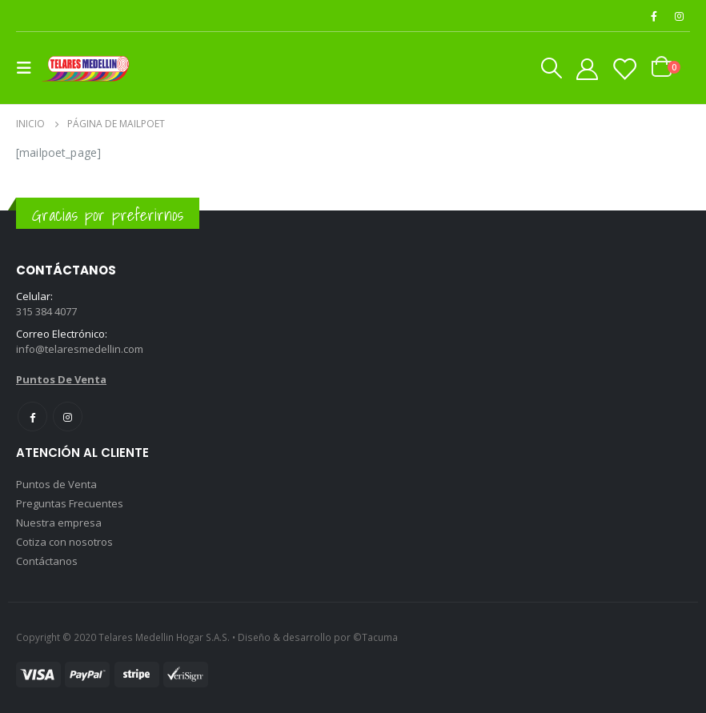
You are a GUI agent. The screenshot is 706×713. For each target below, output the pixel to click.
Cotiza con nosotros (64, 542)
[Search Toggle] (551, 68)
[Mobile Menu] (29, 68)
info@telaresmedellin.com (79, 349)
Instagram (67, 416)
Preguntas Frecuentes (69, 503)
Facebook (32, 416)
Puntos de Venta (56, 484)
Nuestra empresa (59, 522)
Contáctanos (47, 561)
